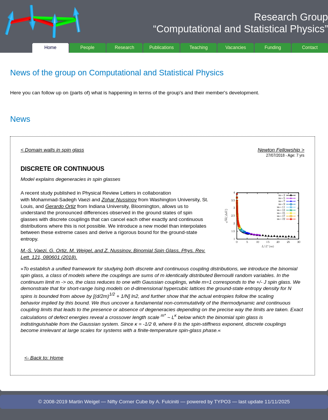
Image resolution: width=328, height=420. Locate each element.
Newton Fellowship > (281, 150)
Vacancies (235, 46)
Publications (161, 46)
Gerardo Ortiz (60, 206)
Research (124, 46)
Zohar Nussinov (119, 199)
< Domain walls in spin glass (52, 150)
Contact (310, 46)
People (87, 46)
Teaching (198, 46)
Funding (273, 46)
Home (50, 46)
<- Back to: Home (43, 358)
